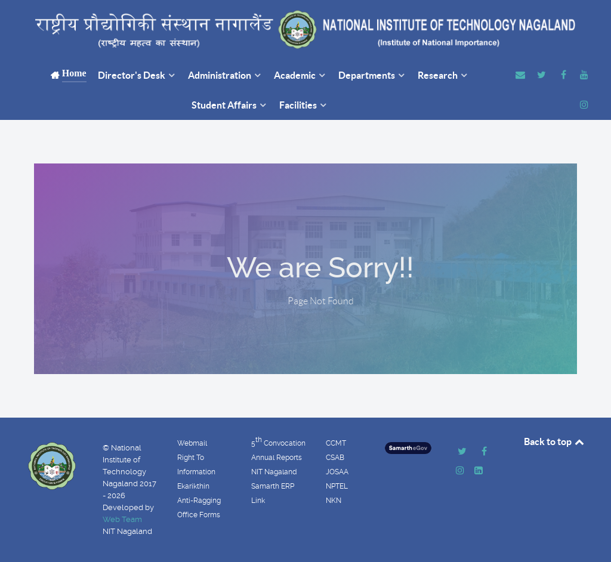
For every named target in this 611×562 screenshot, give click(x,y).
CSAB (335, 457)
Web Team (122, 519)
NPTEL (337, 486)
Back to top (555, 441)
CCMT (336, 443)
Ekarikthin (193, 486)
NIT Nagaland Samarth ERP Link (274, 486)
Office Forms (198, 515)
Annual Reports (276, 457)
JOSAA (337, 472)
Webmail (192, 443)
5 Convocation (278, 441)
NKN (333, 500)
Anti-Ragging (199, 500)
